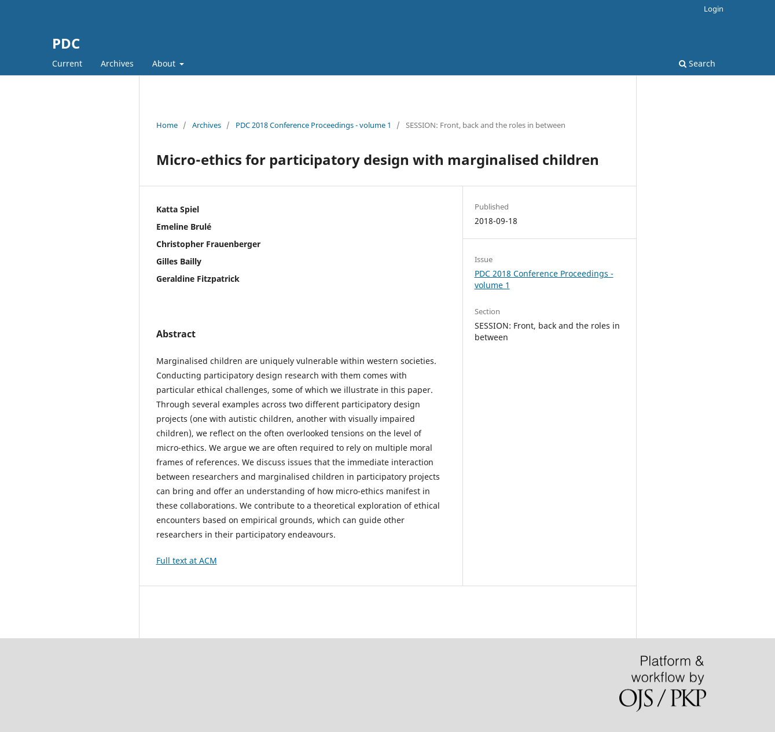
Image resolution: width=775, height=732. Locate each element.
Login (713, 8)
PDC (66, 43)
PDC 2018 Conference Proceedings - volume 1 (313, 125)
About (165, 63)
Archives (117, 63)
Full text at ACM (186, 560)
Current (67, 63)
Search (697, 63)
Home (167, 125)
